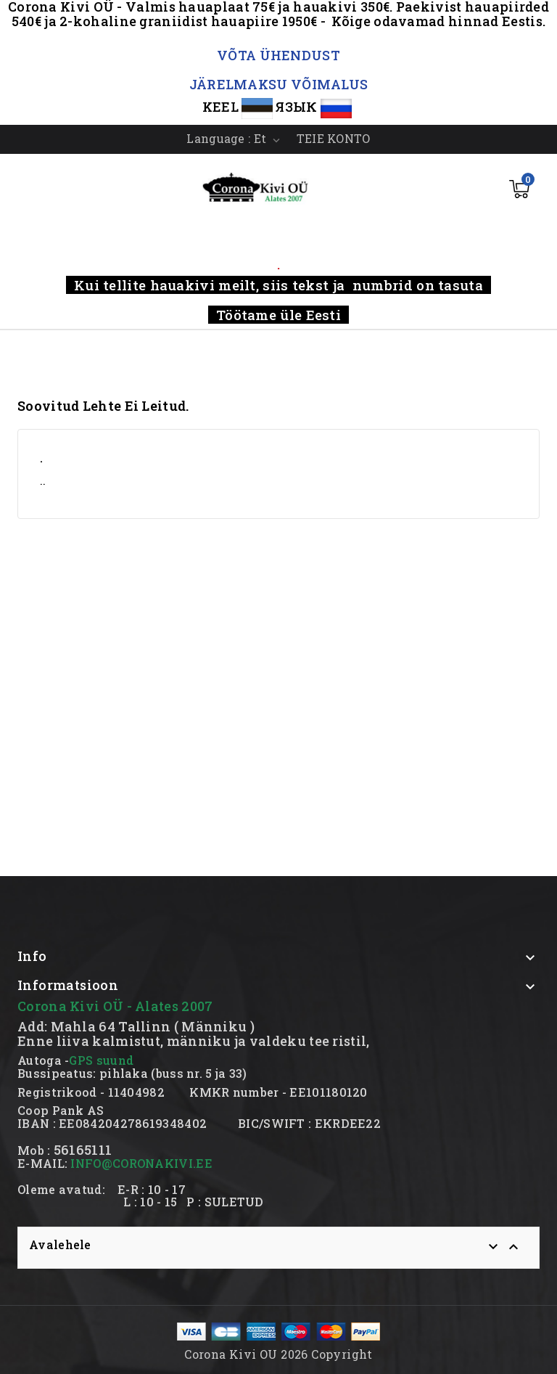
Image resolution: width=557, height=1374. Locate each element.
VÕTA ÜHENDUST (278, 55)
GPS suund (101, 1060)
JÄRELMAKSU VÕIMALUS (278, 84)
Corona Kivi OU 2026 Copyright (278, 1354)
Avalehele (60, 1244)
